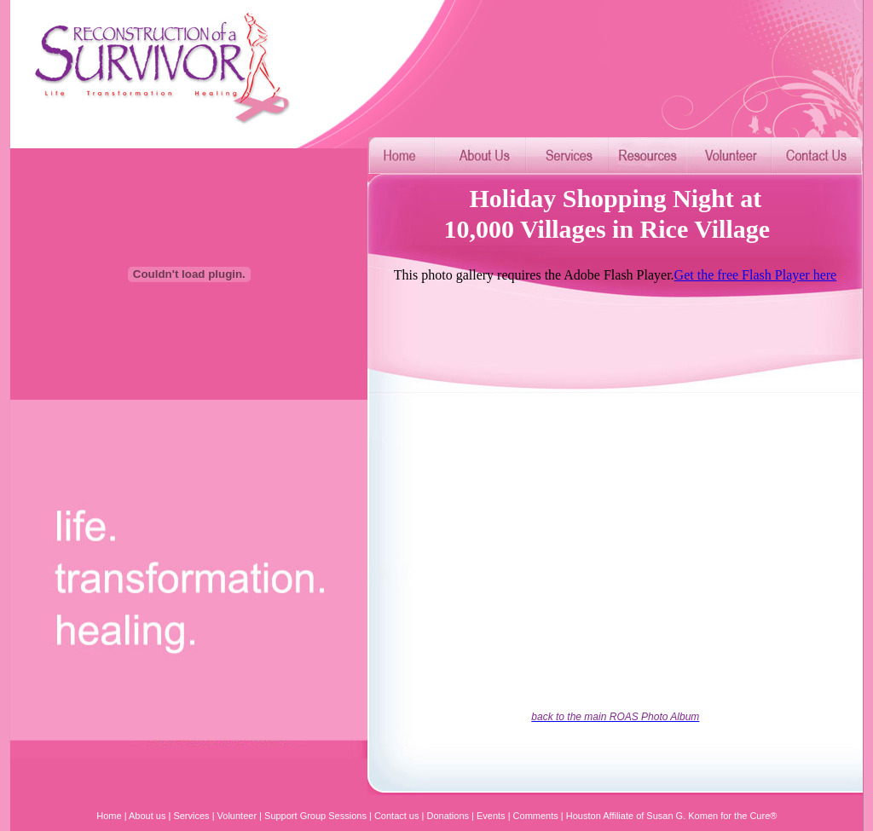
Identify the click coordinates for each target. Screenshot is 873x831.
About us (147, 816)
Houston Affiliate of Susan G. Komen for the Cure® (672, 816)
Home (108, 816)
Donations (446, 816)
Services (191, 816)
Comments (535, 816)
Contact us (396, 816)
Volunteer (237, 816)
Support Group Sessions (315, 816)
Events (491, 816)
